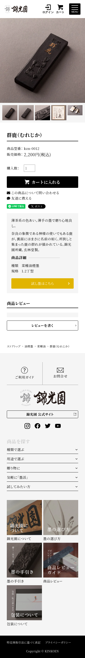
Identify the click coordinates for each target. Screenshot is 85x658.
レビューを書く (43, 325)
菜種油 (41, 346)
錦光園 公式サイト (40, 414)
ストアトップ (14, 346)
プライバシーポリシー (58, 642)
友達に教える (19, 198)
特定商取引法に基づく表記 (24, 642)
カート (60, 9)
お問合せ (60, 373)
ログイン (48, 9)
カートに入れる (46, 182)
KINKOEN (52, 651)
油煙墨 (28, 346)
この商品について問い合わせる (33, 192)
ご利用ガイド (24, 373)
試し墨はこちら (42, 283)
